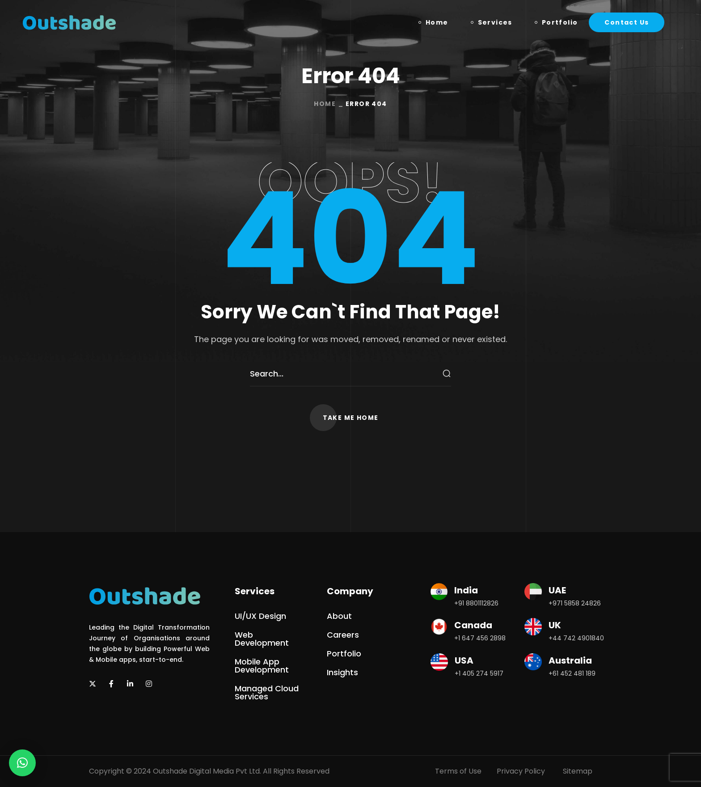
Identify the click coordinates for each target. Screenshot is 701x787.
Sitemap (577, 771)
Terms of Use (458, 771)
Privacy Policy (521, 771)
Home (325, 103)
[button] (626, 22)
